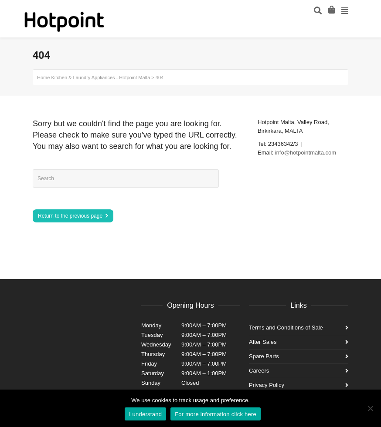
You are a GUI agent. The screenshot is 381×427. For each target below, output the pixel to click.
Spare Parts (264, 356)
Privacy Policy (266, 385)
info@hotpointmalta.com (305, 152)
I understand (145, 414)
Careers (259, 370)
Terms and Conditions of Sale (286, 327)
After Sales (263, 342)
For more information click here (215, 414)
